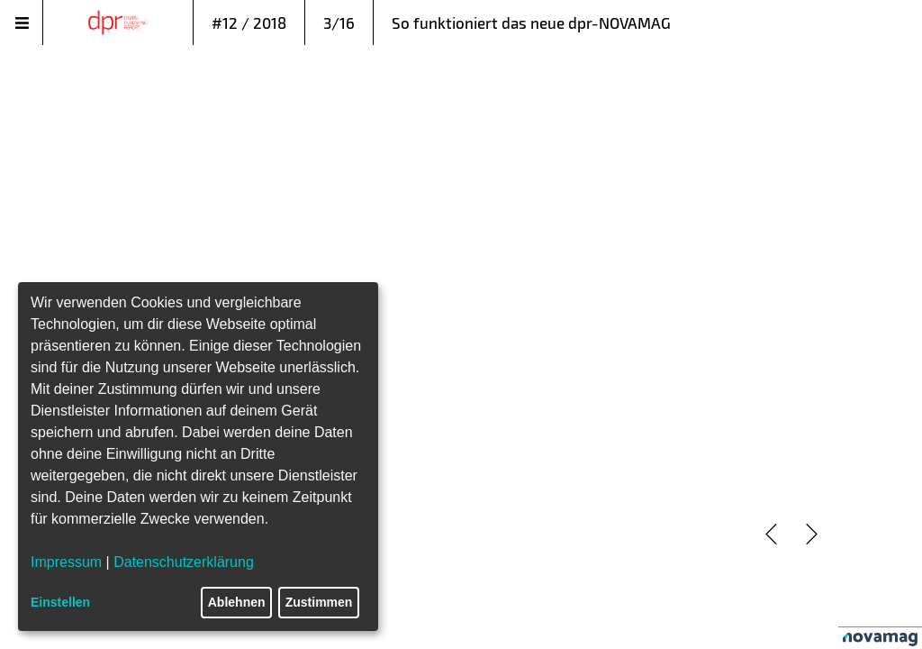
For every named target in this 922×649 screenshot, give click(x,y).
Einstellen (60, 602)
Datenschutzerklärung (183, 562)
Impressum (66, 562)
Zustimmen (319, 602)
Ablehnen (237, 602)
